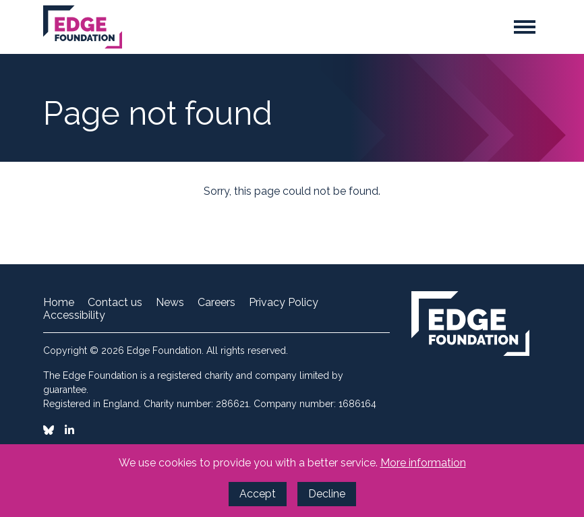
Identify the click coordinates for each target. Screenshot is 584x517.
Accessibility (74, 315)
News (170, 303)
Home (58, 303)
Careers (216, 303)
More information (423, 462)
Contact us (115, 303)
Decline (326, 493)
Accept (257, 493)
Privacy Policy (283, 303)
